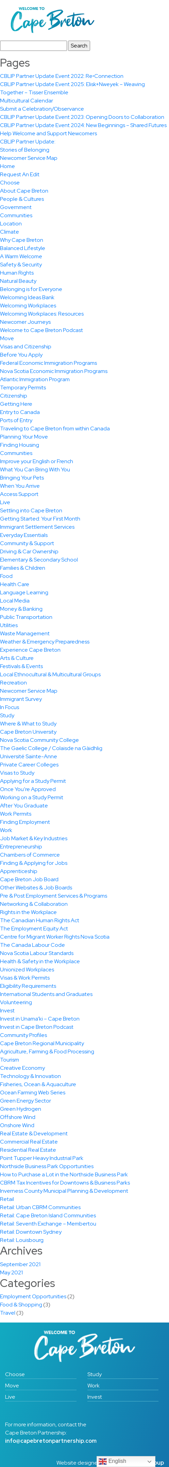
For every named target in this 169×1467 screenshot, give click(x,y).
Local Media (15, 600)
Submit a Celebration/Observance (42, 108)
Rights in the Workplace (28, 912)
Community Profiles (23, 1035)
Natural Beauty (18, 281)
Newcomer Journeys (25, 322)
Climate (9, 231)
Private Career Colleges (29, 764)
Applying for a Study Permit (33, 781)
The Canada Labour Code (32, 945)
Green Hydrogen (20, 1108)
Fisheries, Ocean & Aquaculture (38, 1084)
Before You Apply (21, 354)
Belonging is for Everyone (31, 289)
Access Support (19, 494)
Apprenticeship (18, 871)
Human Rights (17, 272)
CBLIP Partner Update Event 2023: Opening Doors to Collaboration (82, 117)
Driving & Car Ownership (29, 551)
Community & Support (27, 543)
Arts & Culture (17, 658)
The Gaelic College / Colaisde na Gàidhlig (51, 748)
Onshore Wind (17, 1125)
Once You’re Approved (28, 789)
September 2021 (20, 1264)
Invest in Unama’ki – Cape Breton (40, 1018)
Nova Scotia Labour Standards (36, 953)
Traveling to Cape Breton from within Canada (55, 428)
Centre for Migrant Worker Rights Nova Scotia (54, 936)
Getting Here (16, 403)
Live (5, 502)
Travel (7, 1312)
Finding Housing (19, 444)
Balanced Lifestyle (22, 248)
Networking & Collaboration (34, 904)
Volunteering (16, 1002)
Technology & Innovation (30, 1076)
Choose (10, 182)
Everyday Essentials (24, 535)
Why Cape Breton (21, 240)
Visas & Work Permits (25, 977)
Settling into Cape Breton (31, 510)
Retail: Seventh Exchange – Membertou (48, 1223)
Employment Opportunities (33, 1296)
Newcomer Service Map (28, 158)
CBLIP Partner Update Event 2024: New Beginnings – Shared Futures (83, 125)
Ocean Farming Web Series (32, 1092)
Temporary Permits (23, 387)
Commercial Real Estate (29, 1141)
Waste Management (25, 633)
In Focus (9, 707)
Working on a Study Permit (31, 797)
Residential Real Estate (28, 1149)
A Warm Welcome (21, 256)
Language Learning (24, 592)
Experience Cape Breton (30, 649)
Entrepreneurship (21, 846)
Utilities (9, 625)
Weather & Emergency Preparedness (44, 641)
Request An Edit (19, 174)
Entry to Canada (20, 412)
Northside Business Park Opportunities (47, 1166)
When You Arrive (20, 485)
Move (7, 338)
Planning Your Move (24, 436)
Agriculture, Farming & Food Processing (47, 1051)
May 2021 (11, 1272)
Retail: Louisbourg (22, 1240)
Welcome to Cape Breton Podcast (41, 330)
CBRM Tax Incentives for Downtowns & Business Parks (65, 1182)
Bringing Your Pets (22, 477)
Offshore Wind (17, 1117)
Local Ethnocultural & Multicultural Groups (50, 674)
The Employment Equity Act (34, 928)
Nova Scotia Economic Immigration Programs (53, 371)
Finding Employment (25, 822)
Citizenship (13, 395)
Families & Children (22, 567)
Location (11, 223)
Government (16, 207)
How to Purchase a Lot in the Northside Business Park (64, 1174)
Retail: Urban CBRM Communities (40, 1207)
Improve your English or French (36, 461)
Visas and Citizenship (25, 346)
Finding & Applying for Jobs (33, 863)
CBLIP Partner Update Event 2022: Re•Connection (61, 76)
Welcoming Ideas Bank (27, 297)
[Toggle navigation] (148, 20)
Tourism (9, 1059)
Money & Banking (21, 608)
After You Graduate (24, 805)
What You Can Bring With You (35, 469)
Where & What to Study (28, 723)
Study (7, 715)
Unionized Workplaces (27, 969)
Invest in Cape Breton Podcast (36, 1026)
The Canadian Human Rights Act (39, 920)
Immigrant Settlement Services (37, 526)
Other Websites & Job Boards (36, 887)
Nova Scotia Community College (39, 740)
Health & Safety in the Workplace (40, 961)
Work (6, 830)
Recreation (13, 682)
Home (7, 166)
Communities (16, 215)
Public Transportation (26, 617)
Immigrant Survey (21, 699)
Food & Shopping (21, 1304)
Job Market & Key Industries (33, 838)
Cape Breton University (28, 731)
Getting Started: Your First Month (40, 518)
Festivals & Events (21, 666)
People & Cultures (22, 199)
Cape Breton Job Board (29, 879)
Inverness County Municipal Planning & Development (64, 1190)
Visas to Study (17, 772)
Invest (7, 1010)
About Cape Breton (24, 190)
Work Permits (15, 813)
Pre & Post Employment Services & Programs (53, 895)
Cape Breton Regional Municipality (42, 1043)
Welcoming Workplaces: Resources (42, 313)
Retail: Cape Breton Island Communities (48, 1215)
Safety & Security (21, 264)
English (112, 1461)
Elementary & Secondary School (39, 559)
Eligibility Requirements (28, 985)
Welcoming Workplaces (28, 305)
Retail (7, 1199)
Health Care (14, 584)
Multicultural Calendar (26, 100)
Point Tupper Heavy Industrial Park (41, 1158)
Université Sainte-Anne (28, 756)
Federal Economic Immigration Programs (48, 362)
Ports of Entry (16, 420)
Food (6, 576)
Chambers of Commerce (30, 854)
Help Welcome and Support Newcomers (48, 133)
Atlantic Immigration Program (35, 379)
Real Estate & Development (34, 1133)
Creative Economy (22, 1067)
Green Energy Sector (25, 1100)
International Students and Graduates (46, 994)
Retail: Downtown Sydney (31, 1231)
